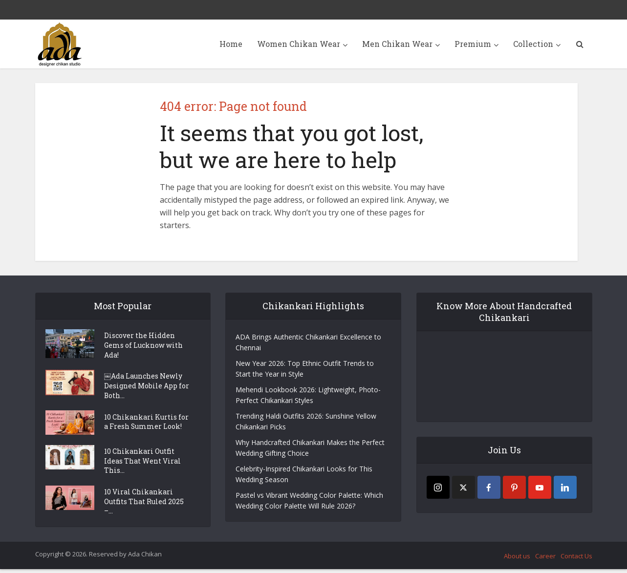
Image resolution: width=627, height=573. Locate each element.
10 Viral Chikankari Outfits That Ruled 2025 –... (144, 504)
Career (545, 559)
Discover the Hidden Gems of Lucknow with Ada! (143, 346)
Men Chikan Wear (397, 44)
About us (517, 559)
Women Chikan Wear (298, 44)
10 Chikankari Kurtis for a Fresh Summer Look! (146, 424)
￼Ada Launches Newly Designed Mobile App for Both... (146, 387)
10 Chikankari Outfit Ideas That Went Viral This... (142, 463)
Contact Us (576, 559)
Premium (472, 44)
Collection (533, 44)
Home (230, 44)
